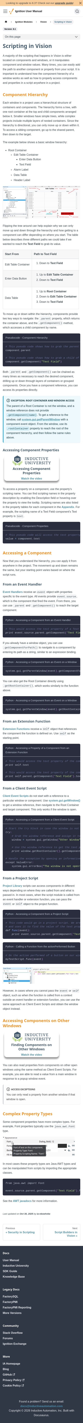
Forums (8, 1338)
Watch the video (31, 478)
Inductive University (16, 1265)
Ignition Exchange (14, 1343)
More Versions (12, 1313)
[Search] (77, 11)
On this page (13, 36)
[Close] (80, 3)
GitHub (9, 1374)
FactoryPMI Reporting (17, 1307)
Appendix (68, 507)
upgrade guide (64, 3)
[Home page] (6, 21)
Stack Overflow (13, 1332)
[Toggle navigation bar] (5, 11)
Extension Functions (16, 729)
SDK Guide (10, 1271)
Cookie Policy (13, 1385)
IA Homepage (11, 1363)
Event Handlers (13, 592)
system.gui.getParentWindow (41, 419)
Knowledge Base (14, 1276)
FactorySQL (10, 1296)
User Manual (11, 1260)
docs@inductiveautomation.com (41, 1406)
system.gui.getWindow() (64, 800)
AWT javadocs (22, 1201)
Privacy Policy (14, 1380)
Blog (6, 1369)
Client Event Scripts (16, 795)
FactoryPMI (10, 1302)
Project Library (12, 885)
